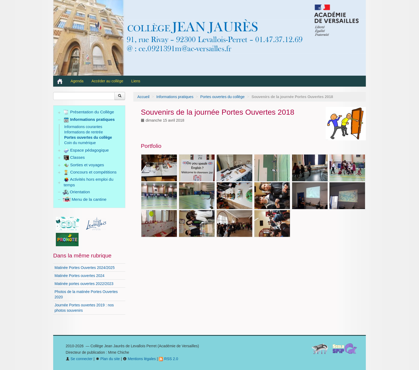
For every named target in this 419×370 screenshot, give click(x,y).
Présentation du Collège (89, 112)
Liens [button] (136, 81)
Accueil (143, 97)
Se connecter (79, 359)
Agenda (77, 81)
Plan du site (108, 359)
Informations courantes (83, 127)
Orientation (76, 192)
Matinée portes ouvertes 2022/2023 (84, 284)
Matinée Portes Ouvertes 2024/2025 (85, 267)
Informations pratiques (174, 97)
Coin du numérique (80, 143)
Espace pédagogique (86, 150)
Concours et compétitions (90, 172)
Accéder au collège (107, 81)
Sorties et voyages (84, 165)
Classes (74, 157)
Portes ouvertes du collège (222, 97)
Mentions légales (139, 359)
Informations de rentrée (83, 132)
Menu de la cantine (84, 199)
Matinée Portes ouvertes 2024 (79, 275)
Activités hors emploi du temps (88, 182)
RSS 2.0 (168, 359)
